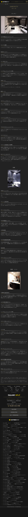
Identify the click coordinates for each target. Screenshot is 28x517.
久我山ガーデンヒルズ (6, 449)
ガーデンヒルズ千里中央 (6, 497)
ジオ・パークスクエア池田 (20, 458)
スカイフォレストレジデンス (7, 452)
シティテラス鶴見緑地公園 (7, 464)
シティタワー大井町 (14, 442)
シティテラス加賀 (14, 454)
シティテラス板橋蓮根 (13, 436)
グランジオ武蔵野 (5, 476)
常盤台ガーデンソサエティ (18, 445)
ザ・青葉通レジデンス (15, 503)
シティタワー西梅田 (6, 467)
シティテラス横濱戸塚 (17, 497)
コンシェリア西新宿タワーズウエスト (20, 443)
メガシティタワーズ (16, 449)
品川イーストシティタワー (7, 443)
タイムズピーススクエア (6, 448)
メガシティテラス (18, 452)
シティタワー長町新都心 (6, 446)
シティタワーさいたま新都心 (21, 479)
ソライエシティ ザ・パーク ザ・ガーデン (9, 495)
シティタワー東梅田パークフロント (8, 485)
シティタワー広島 (16, 457)
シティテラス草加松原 (6, 470)
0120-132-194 (15, 406)
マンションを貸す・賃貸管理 (15, 424)
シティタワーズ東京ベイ (6, 445)
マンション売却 (5, 424)
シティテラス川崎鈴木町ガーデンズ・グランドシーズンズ (12, 504)
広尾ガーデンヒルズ (6, 494)
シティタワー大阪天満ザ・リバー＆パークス (10, 461)
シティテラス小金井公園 (6, 457)
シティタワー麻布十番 (6, 430)
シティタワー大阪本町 (6, 460)
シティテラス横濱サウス (15, 498)
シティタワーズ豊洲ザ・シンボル (21, 427)
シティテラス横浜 (5, 498)
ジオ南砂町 (4, 492)
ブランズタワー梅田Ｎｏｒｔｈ (8, 482)
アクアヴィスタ (17, 491)
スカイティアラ (14, 476)
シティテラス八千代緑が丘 (7, 439)
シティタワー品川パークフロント (19, 446)
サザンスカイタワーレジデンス (8, 433)
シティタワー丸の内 (13, 500)
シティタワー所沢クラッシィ (7, 501)
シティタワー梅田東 (6, 440)
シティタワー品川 (16, 448)
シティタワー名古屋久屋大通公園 (20, 455)
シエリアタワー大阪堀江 (19, 501)
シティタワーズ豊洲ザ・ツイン (8, 427)
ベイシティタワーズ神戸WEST (14, 492)
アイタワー (21, 489)
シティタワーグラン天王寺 (7, 455)
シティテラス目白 (23, 436)
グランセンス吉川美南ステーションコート (9, 489)
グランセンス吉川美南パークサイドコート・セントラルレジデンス (13, 488)
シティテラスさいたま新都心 (20, 482)
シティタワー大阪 (5, 454)
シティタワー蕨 (5, 442)
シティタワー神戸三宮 (6, 473)
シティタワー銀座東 (16, 440)
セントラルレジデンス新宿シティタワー (9, 451)
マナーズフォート (16, 470)
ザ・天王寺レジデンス (16, 473)
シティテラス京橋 (15, 467)
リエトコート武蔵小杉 (16, 494)
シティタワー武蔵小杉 (18, 439)
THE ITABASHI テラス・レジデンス (8, 479)
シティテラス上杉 (5, 503)
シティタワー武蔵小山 (18, 464)
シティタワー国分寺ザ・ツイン (8, 458)
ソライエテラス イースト (7, 491)
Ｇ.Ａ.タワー (5, 500)
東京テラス (4, 436)
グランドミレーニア (16, 430)
